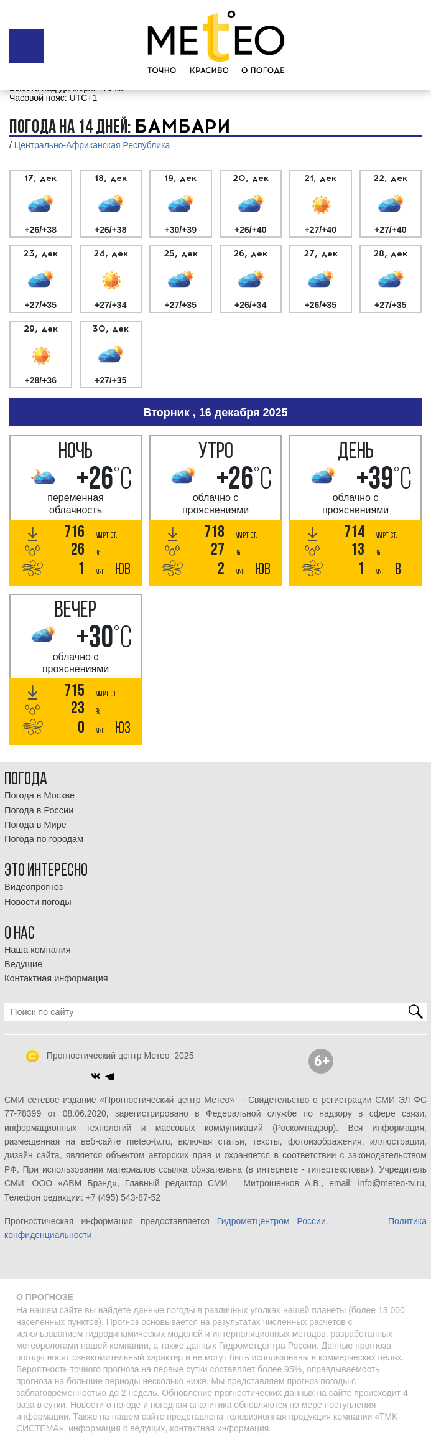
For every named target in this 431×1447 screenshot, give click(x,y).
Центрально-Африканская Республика (92, 145)
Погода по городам (43, 839)
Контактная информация (56, 978)
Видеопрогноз (33, 887)
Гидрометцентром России (271, 1221)
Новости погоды (38, 902)
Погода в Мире (35, 825)
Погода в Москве (39, 795)
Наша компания (37, 950)
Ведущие (23, 964)
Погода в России (38, 810)
